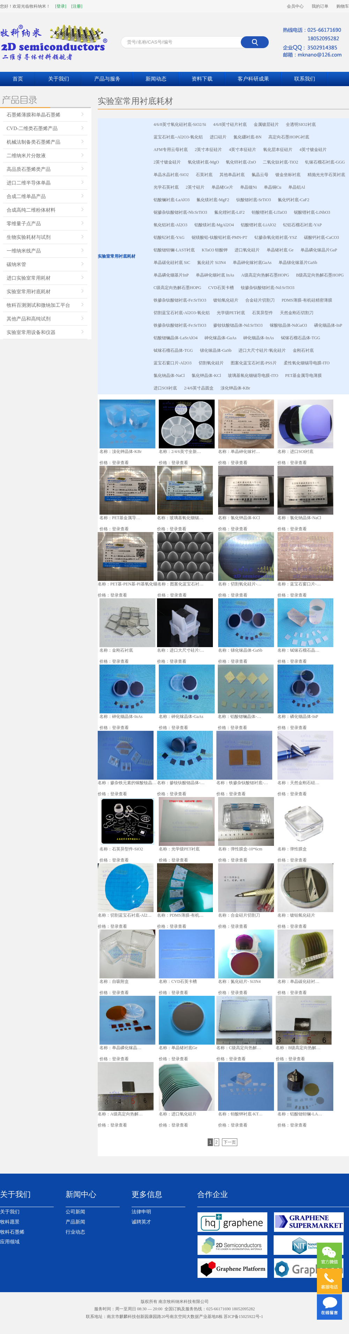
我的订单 (320, 6)
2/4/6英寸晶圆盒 (199, 388)
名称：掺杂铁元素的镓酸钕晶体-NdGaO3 (128, 782)
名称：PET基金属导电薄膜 (121, 517)
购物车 (342, 6)
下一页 (229, 1142)
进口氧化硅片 (247, 250)
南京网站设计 (149, 1324)
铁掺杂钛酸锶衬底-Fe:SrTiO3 (180, 300)
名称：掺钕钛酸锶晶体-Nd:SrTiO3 (182, 782)
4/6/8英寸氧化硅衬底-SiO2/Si (180, 124)
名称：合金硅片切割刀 (239, 915)
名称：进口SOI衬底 (295, 451)
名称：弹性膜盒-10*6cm (240, 849)
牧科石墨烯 (12, 1232)
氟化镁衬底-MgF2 (212, 199)
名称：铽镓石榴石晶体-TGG (299, 650)
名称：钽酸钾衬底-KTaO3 (240, 1114)
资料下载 (202, 79)
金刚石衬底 (303, 350)
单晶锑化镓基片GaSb (298, 262)
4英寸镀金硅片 (313, 149)
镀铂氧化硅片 (225, 300)
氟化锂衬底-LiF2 (229, 212)
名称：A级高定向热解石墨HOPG (122, 1114)
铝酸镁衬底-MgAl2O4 (214, 224)
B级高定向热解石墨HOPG (320, 275)
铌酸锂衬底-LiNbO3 (312, 212)
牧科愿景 (10, 1222)
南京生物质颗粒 (98, 1324)
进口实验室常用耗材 (29, 278)
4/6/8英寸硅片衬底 (230, 124)
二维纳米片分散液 (26, 155)
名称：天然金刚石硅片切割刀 (299, 782)
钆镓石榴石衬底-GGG (325, 162)
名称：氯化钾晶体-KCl (239, 517)
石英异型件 (262, 312)
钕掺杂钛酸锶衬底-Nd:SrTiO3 (268, 287)
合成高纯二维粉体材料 (31, 210)
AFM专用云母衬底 (171, 149)
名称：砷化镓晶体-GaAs (181, 716)
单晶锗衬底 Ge (280, 250)
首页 (18, 79)
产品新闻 (75, 1222)
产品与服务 (107, 79)
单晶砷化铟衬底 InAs (215, 275)
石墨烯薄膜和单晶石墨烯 (33, 115)
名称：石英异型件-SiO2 (121, 849)
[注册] (76, 6)
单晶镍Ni (248, 187)
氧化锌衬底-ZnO (241, 162)
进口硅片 (218, 137)
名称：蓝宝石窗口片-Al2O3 (299, 584)
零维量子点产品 (24, 223)
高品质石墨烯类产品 (29, 169)
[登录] (60, 6)
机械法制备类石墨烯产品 (33, 142)
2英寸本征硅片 (208, 149)
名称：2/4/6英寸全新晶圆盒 (181, 451)
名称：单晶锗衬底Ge (178, 1047)
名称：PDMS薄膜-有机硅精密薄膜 (182, 915)
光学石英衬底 (166, 187)
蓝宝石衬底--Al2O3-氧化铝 (178, 137)
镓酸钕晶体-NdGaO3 (288, 325)
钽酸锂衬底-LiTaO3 (269, 212)
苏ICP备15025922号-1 (243, 1316)
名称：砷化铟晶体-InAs (120, 716)
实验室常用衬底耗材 (29, 291)
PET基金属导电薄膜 (303, 375)
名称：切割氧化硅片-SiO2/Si (240, 584)
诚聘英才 (141, 1222)
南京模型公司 (249, 1324)
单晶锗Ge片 (222, 187)
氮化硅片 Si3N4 (211, 262)
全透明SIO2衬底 (300, 124)
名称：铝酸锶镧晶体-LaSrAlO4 (240, 716)
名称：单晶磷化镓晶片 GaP (121, 1047)
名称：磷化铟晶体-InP (297, 716)
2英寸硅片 (195, 187)
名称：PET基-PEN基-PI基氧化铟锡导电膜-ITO (131, 584)
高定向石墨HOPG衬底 (288, 137)
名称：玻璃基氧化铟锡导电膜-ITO (182, 517)
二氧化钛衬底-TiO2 (280, 162)
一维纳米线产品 (24, 250)
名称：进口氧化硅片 (177, 1114)
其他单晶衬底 (232, 174)
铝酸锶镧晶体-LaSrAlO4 (176, 337)
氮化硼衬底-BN (247, 137)
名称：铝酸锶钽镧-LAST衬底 (299, 1114)
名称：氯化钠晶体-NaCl (299, 517)
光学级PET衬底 (231, 312)
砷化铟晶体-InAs (258, 337)
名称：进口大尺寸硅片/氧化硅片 (181, 650)
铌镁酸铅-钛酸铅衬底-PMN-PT (219, 237)
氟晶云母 (260, 174)
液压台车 (187, 1324)
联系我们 (304, 79)
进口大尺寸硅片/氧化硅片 (261, 350)
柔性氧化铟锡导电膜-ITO (307, 363)
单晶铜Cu (272, 187)
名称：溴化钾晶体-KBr (120, 451)
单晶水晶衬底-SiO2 (171, 174)
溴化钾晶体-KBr (235, 388)
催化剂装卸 (124, 1324)
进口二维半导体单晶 (29, 182)
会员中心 (295, 6)
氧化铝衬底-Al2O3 (170, 224)
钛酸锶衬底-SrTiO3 (253, 199)
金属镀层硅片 (266, 124)
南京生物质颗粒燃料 (217, 1324)
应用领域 (10, 1241)
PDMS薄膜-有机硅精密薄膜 (307, 300)
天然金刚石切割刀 (296, 312)
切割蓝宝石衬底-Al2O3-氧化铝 (182, 312)
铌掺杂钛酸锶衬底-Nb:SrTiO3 (180, 212)
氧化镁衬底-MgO (203, 162)
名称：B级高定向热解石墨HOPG (300, 1047)
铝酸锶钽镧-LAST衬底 (174, 250)
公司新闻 (75, 1211)
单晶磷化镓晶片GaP (318, 250)
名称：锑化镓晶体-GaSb (240, 650)
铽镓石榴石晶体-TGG (300, 337)
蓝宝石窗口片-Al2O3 (173, 363)
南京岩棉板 (50, 1324)
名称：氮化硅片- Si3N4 (239, 981)
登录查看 (120, 462)
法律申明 (141, 1211)
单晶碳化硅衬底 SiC (172, 262)
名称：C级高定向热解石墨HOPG (240, 1047)
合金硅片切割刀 (260, 300)
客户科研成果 (253, 79)
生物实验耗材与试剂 (29, 237)
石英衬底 (204, 174)
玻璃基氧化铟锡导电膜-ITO (253, 375)
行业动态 (75, 1232)
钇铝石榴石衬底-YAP (302, 224)
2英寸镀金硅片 (167, 162)
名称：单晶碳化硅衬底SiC (299, 981)
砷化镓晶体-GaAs (220, 337)
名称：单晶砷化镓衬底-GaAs (240, 451)
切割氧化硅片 (211, 363)
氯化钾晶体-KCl (206, 375)
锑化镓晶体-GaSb (216, 350)
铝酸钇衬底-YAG (169, 237)
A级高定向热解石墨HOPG (265, 275)
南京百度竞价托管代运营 (286, 1324)
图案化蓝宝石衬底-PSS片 (254, 363)
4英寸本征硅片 (242, 149)
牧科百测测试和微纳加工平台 (38, 305)
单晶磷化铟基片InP (171, 275)
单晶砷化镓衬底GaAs (252, 262)
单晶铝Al (296, 187)
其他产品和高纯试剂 (29, 318)
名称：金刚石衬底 (116, 650)
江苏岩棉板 (72, 1324)
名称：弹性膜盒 (292, 849)
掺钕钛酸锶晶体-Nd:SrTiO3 (238, 325)
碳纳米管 (16, 264)
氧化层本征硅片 (277, 149)
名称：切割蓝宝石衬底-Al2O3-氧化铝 (125, 915)
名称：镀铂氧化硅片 (296, 915)
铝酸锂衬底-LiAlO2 (258, 224)
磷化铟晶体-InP (328, 325)
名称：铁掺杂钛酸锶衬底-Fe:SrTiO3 (242, 782)
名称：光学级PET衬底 (179, 849)
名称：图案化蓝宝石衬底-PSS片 (180, 584)
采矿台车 (170, 1324)
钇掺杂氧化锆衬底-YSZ (275, 237)
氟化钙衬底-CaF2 (293, 199)
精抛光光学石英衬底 (326, 174)
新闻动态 (156, 79)
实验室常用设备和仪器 (31, 332)
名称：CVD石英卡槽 (178, 981)
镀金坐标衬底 (287, 174)
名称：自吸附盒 (114, 981)
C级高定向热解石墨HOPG (177, 287)
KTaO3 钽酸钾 (215, 250)
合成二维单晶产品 (26, 196)
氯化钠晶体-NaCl (169, 375)
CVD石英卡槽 (221, 287)
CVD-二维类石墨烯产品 (32, 128)
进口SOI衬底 (165, 388)
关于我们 (58, 79)
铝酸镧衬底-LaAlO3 (172, 199)
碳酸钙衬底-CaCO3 (321, 237)
